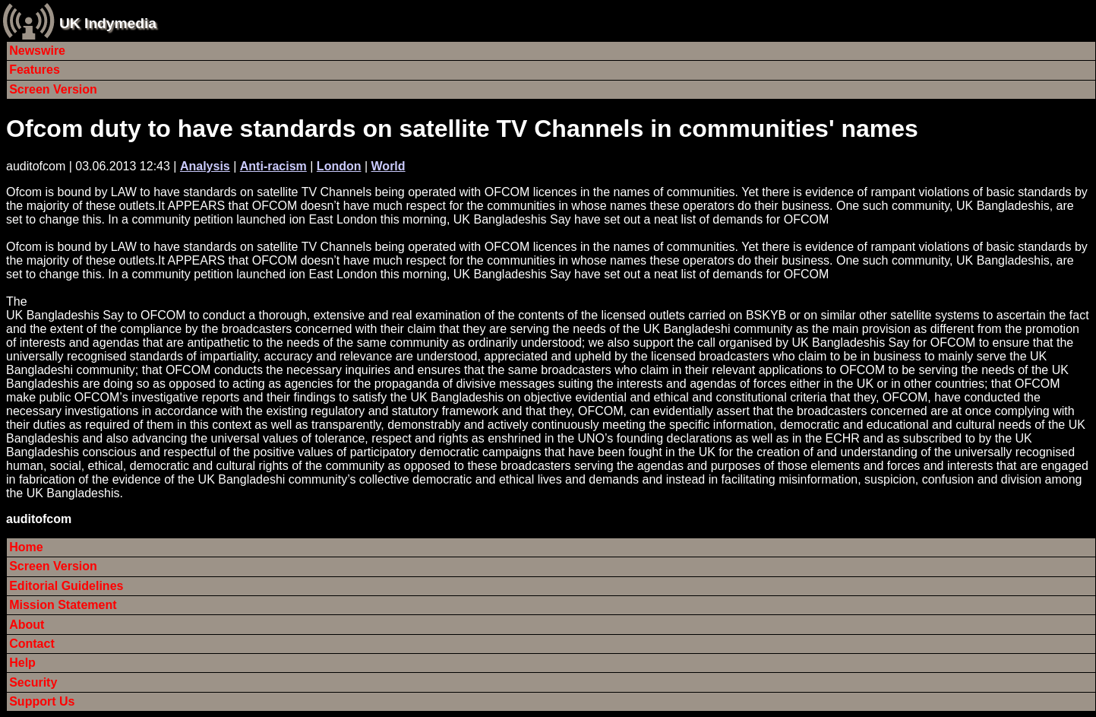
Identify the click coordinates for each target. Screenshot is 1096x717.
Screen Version (53, 89)
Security (33, 682)
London (339, 166)
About (26, 624)
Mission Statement (62, 604)
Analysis (205, 166)
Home (26, 547)
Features (34, 69)
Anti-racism (273, 166)
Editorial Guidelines (66, 585)
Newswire (37, 50)
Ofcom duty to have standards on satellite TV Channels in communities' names (462, 128)
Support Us (41, 701)
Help (22, 662)
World (388, 166)
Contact (32, 643)
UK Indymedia (107, 23)
